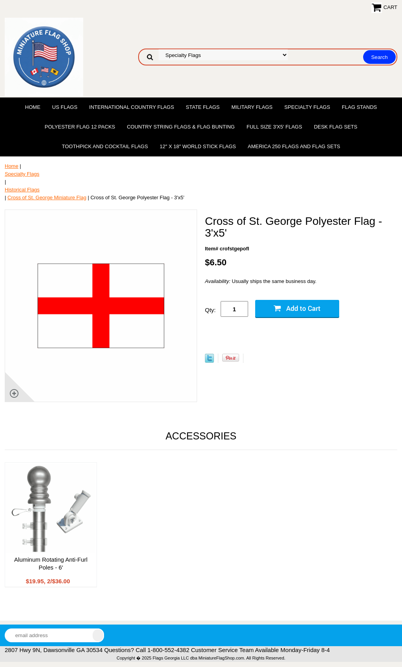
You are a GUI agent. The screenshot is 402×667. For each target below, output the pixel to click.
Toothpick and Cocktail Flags (105, 146)
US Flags (64, 107)
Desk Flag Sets (336, 127)
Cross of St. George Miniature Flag (46, 197)
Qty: (210, 310)
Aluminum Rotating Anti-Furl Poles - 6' (51, 563)
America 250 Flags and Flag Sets (294, 146)
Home (32, 107)
